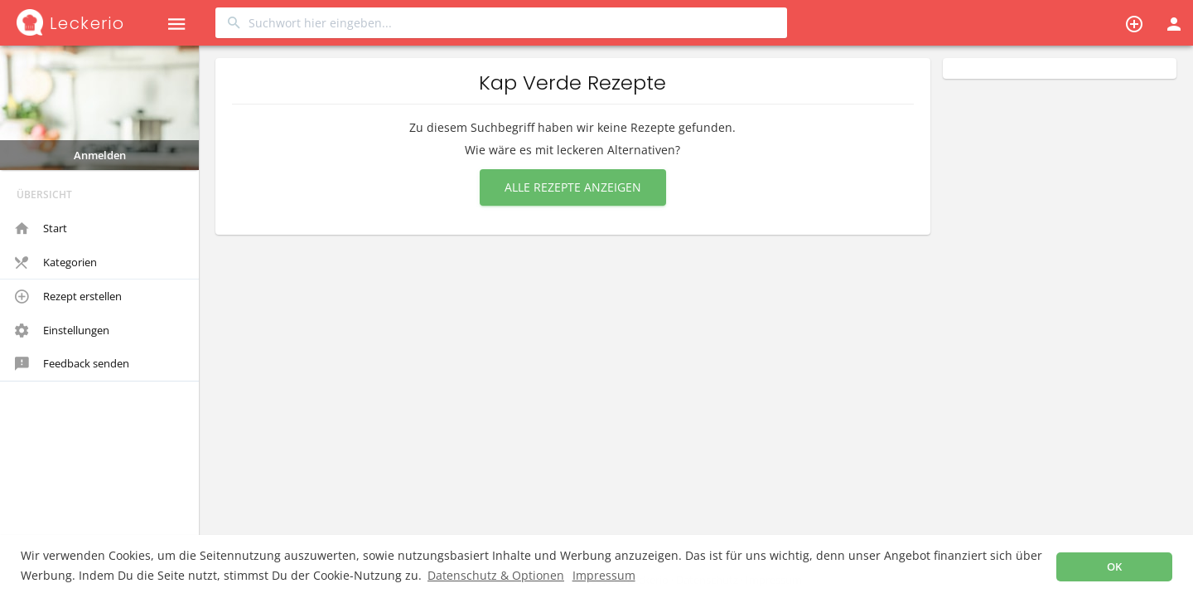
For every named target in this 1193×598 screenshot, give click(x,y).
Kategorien (56, 263)
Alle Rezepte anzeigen (573, 187)
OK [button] (1114, 567)
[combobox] (501, 22)
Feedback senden (72, 364)
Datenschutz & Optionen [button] (495, 575)
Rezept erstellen (68, 297)
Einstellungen (62, 331)
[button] (176, 23)
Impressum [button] (603, 575)
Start (41, 229)
